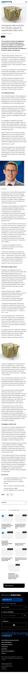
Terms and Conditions (7, 651)
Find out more (5, 607)
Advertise (4, 649)
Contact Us (4, 646)
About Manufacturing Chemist (10, 640)
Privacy (3, 653)
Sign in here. (13, 603)
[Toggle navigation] (26, 2)
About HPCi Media (6, 642)
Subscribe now (9, 585)
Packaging (3, 36)
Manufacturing (10, 532)
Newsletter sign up (6, 644)
